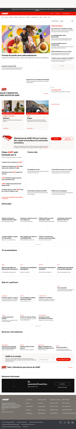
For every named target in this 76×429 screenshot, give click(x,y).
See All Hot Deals (55, 104)
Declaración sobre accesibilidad (36, 422)
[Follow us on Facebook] (60, 422)
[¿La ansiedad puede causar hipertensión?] (62, 37)
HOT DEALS (55, 90)
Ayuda (52, 13)
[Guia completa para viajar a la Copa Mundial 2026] (28, 232)
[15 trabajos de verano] (38, 165)
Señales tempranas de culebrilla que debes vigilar (9, 218)
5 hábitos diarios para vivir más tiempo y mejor (46, 218)
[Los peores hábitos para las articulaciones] (62, 45)
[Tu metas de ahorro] (65, 342)
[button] (74, 9)
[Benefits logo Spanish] (5, 91)
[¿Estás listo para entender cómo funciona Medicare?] (10, 342)
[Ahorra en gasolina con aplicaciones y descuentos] (10, 264)
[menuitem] (3, 18)
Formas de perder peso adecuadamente (19, 55)
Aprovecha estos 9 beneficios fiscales (61, 28)
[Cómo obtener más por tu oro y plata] (63, 165)
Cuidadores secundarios (45, 297)
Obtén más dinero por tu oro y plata (61, 51)
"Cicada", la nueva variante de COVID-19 (62, 58)
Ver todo (46, 93)
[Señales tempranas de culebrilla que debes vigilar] (10, 214)
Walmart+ (6, 118)
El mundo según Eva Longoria (10, 297)
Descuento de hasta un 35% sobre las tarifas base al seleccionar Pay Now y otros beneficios (37, 120)
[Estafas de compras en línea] (28, 312)
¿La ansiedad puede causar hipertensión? (58, 36)
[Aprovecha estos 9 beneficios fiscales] (62, 30)
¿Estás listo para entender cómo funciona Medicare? (9, 347)
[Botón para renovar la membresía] (68, 138)
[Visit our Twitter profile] (64, 422)
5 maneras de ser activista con (12, 162)
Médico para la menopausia (59, 191)
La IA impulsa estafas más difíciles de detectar (64, 218)
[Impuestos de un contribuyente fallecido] (38, 73)
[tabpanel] (62, 21)
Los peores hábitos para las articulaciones (58, 44)
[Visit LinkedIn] (72, 422)
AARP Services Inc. (42, 409)
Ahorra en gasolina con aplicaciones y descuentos (10, 268)
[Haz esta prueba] (65, 288)
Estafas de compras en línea (28, 317)
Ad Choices (25, 426)
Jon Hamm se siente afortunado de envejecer (46, 317)
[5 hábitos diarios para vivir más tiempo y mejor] (47, 214)
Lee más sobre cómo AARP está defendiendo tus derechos (12, 198)
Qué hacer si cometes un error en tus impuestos (28, 218)
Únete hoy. (46, 147)
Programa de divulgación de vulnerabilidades (11, 426)
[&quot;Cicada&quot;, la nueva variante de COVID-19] (62, 59)
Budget (29, 118)
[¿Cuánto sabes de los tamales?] (10, 313)
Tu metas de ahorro (61, 347)
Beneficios (57, 13)
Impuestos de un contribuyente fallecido (37, 79)
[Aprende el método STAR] (13, 67)
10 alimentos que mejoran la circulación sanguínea (65, 268)
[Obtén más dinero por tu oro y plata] (62, 53)
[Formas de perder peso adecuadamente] (26, 42)
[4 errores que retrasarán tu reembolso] (47, 264)
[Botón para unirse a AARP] (56, 138)
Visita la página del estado (63, 359)
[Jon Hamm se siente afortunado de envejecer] (47, 312)
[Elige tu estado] (47, 360)
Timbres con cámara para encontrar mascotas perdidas (47, 237)
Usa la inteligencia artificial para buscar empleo (27, 298)
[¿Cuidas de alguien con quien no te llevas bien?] (10, 232)
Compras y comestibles (8, 116)
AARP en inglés (55, 21)
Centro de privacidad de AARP (8, 422)
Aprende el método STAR (9, 66)
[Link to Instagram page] (68, 422)
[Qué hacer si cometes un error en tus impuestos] (28, 214)
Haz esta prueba (61, 288)
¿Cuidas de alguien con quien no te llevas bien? (10, 237)
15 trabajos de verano (33, 169)
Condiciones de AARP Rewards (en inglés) (10, 424)
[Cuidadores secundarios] (47, 293)
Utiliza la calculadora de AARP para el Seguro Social (46, 347)
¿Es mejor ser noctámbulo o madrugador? (28, 268)
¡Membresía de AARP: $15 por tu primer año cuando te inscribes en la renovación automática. (31, 140)
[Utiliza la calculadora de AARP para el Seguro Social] (46, 342)
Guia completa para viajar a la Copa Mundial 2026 (28, 237)
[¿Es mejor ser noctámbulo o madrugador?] (28, 264)
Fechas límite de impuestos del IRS (37, 191)
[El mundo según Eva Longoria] (10, 293)
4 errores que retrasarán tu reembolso (47, 268)
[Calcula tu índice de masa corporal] (28, 342)
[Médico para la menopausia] (63, 186)
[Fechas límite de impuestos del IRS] (38, 186)
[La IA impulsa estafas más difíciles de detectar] (65, 214)
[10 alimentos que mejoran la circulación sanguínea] (65, 264)
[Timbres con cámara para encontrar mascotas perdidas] (47, 232)
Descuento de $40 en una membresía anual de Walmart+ (12, 120)
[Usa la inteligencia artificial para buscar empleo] (28, 293)
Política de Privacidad (62, 387)
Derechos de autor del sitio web (28, 424)
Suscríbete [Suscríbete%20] (62, 383)
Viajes (28, 116)
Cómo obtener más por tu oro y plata (62, 169)
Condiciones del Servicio (22, 422)
